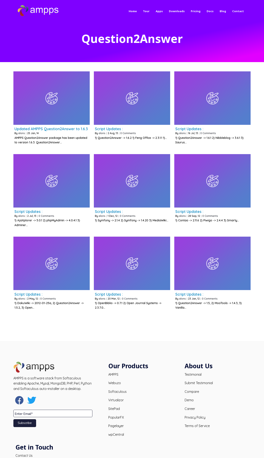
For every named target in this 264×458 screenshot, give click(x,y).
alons (21, 133)
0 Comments (128, 133)
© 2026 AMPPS (132, 451)
